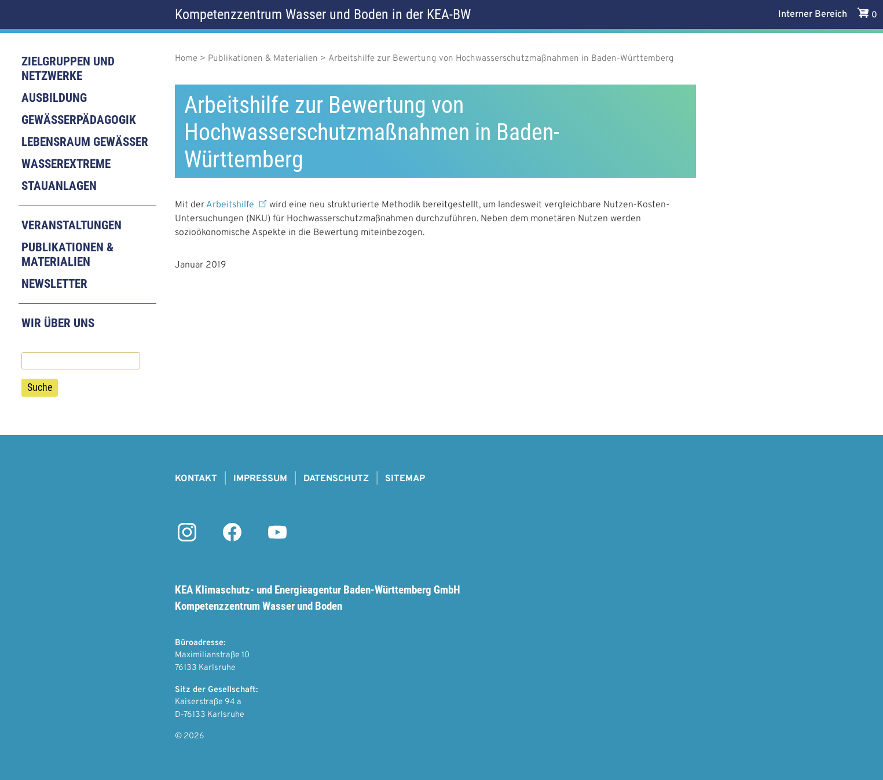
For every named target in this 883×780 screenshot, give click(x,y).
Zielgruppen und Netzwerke (68, 68)
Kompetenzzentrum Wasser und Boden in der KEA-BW (323, 14)
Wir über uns (57, 323)
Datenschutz (336, 479)
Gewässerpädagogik (78, 120)
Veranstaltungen (71, 225)
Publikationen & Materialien (67, 254)
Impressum (260, 479)
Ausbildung (54, 98)
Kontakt (196, 479)
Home (186, 58)
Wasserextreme (66, 164)
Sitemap (405, 479)
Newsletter (54, 284)
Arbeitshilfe (237, 205)
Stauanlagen (59, 186)
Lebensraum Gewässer (84, 142)
